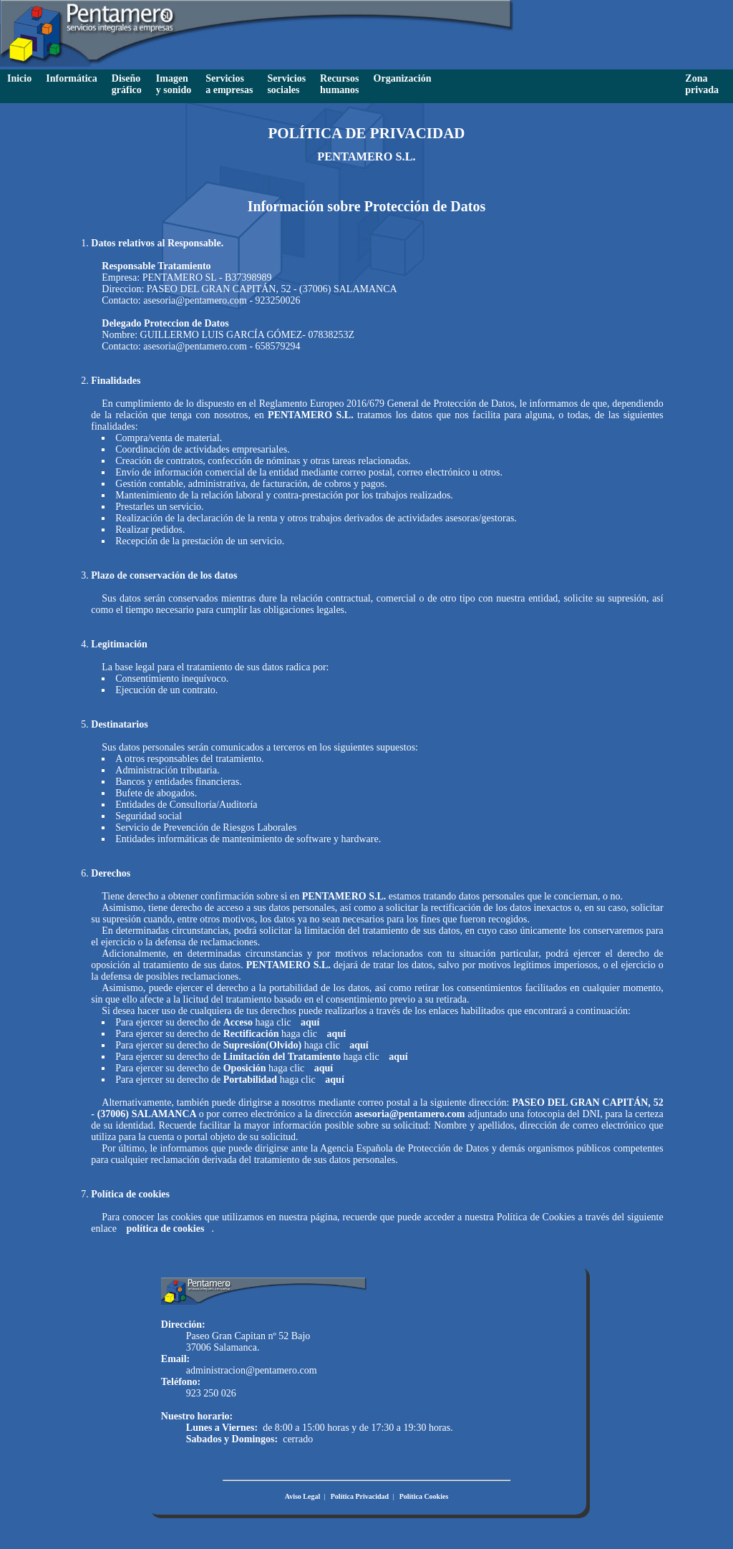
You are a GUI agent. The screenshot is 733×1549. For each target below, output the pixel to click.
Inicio (19, 78)
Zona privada (702, 84)
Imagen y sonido (173, 84)
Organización (403, 78)
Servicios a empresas (229, 84)
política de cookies (166, 1228)
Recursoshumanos (339, 84)
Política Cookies (424, 1496)
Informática (71, 78)
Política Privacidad (360, 1496)
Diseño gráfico (127, 84)
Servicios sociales (286, 84)
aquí (310, 1022)
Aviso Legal (303, 1496)
